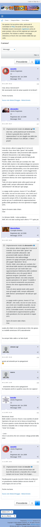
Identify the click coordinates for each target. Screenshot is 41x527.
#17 (38, 124)
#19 (38, 357)
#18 (38, 240)
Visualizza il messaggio (34, 129)
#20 (38, 383)
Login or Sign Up (34, 1)
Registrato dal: (15, 77)
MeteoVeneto (26, 100)
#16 (38, 84)
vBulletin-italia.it (35, 524)
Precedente (21, 62)
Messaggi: (13, 79)
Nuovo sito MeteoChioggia (11, 100)
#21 (38, 413)
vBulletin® (30, 520)
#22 (38, 462)
